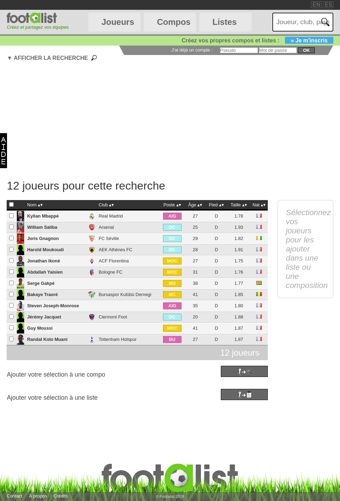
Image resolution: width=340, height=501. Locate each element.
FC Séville (108, 238)
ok (306, 50)
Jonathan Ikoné (43, 260)
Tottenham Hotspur (117, 339)
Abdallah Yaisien (44, 272)
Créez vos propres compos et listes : (257, 40)
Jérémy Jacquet (44, 317)
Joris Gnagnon (43, 238)
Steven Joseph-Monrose (53, 305)
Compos (174, 22)
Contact (14, 496)
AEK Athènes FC (115, 249)
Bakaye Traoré (42, 294)
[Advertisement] (173, 122)
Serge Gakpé (40, 283)
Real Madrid (110, 216)
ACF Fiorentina (113, 260)
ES (328, 5)
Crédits (61, 496)
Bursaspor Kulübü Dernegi (124, 294)
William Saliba (42, 227)
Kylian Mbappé (43, 216)
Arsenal (106, 227)
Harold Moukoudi (45, 249)
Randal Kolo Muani (47, 339)
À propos (38, 496)
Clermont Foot (112, 317)
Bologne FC (110, 272)
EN (316, 5)
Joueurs (117, 22)
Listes (224, 22)
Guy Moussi (40, 328)
